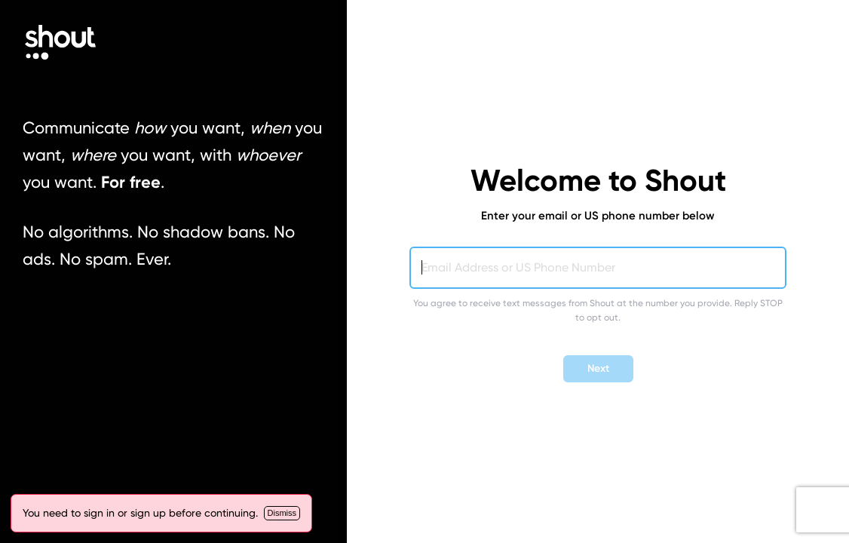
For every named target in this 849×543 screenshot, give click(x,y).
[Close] (282, 513)
